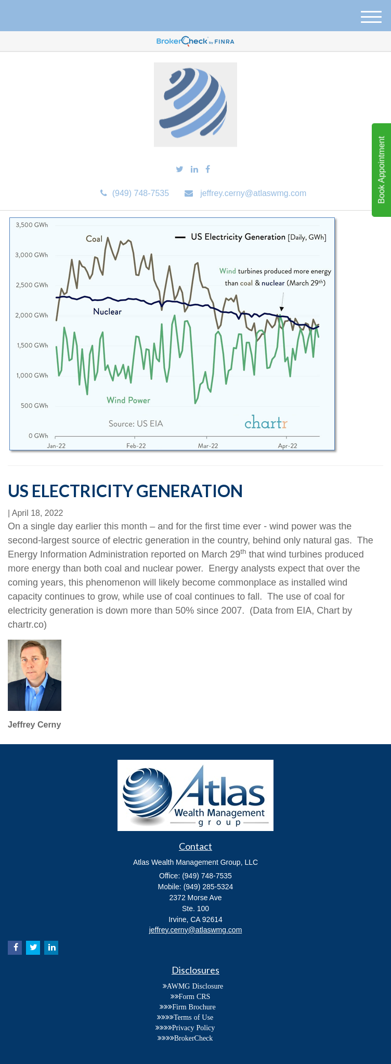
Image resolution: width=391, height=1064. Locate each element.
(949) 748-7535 (134, 193)
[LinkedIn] (194, 170)
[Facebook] (207, 170)
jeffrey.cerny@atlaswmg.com (245, 193)
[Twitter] (180, 170)
